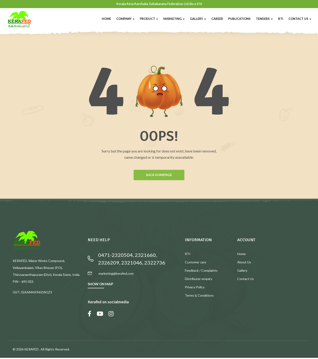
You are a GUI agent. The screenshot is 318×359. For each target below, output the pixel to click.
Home (106, 19)
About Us (244, 263)
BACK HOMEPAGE (159, 175)
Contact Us (299, 19)
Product (149, 19)
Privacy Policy (194, 288)
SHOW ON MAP (100, 285)
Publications (239, 19)
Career (217, 19)
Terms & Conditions (199, 296)
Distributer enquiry (198, 280)
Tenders (264, 19)
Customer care (195, 263)
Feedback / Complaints (201, 272)
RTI (280, 19)
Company (125, 19)
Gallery (198, 19)
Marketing (174, 19)
